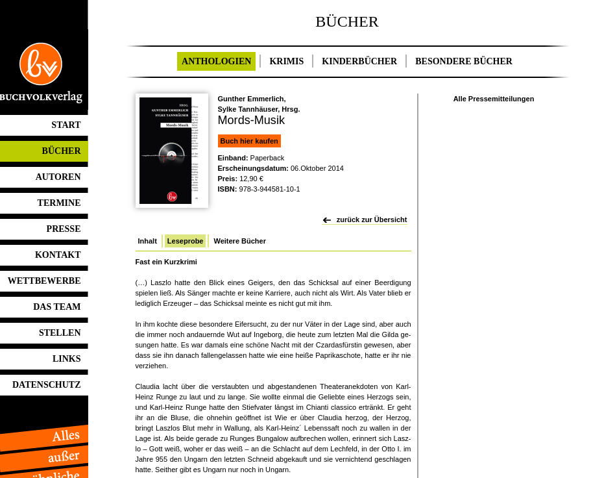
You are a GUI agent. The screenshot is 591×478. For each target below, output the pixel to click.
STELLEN (60, 333)
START (65, 125)
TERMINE (59, 203)
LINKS (67, 359)
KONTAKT (58, 255)
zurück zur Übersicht (372, 219)
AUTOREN (58, 177)
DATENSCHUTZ (46, 385)
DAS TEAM (56, 307)
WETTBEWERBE (44, 281)
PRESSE (64, 229)
